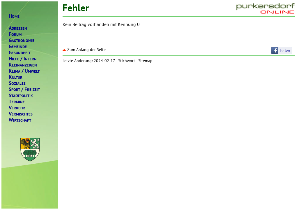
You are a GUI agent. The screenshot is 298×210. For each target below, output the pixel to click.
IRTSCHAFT (20, 120)
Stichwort (126, 60)
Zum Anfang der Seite (84, 49)
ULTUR (15, 77)
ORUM (15, 34)
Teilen (285, 50)
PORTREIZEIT (24, 89)
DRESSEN (18, 28)
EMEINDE (18, 46)
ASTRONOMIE (21, 40)
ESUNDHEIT (20, 53)
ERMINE (17, 102)
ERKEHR (17, 108)
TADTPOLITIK (21, 95)
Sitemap (145, 60)
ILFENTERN (23, 59)
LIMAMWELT (24, 71)
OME (14, 16)
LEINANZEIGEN (23, 65)
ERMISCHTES (21, 114)
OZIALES (17, 83)
